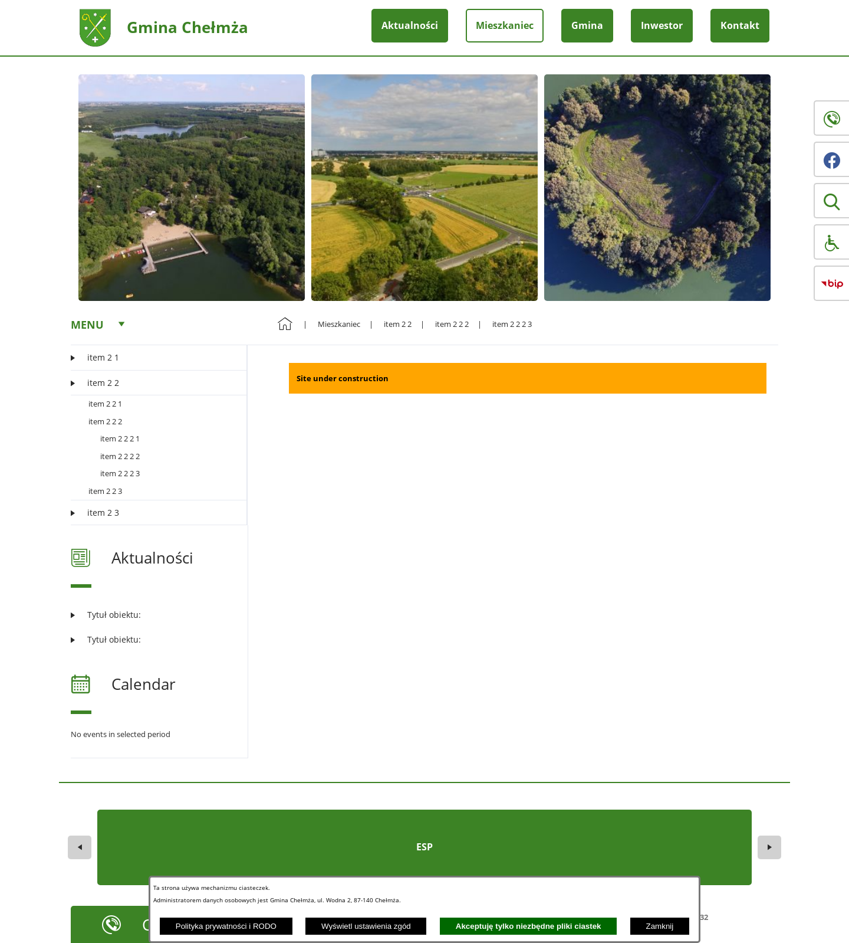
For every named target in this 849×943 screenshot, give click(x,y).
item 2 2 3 (105, 491)
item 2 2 (398, 324)
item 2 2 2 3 (120, 473)
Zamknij (660, 926)
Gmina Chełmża (187, 27)
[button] (831, 200)
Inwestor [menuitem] (662, 25)
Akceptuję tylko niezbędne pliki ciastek (528, 926)
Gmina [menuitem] (587, 25)
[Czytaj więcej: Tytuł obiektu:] (152, 615)
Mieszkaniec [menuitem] (505, 25)
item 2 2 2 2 (120, 456)
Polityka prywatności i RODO (226, 926)
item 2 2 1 (105, 403)
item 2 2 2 (105, 421)
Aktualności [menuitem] (409, 25)
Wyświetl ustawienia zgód (366, 926)
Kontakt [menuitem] (739, 25)
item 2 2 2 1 (120, 438)
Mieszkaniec (339, 324)
